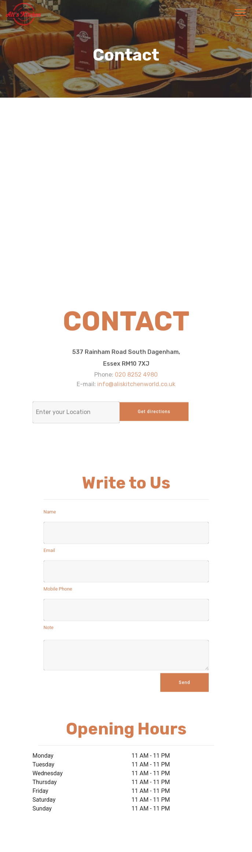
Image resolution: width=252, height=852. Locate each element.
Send (184, 686)
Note (49, 629)
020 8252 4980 (136, 378)
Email (49, 552)
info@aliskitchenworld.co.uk (136, 387)
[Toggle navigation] (240, 12)
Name (50, 513)
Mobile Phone (58, 590)
